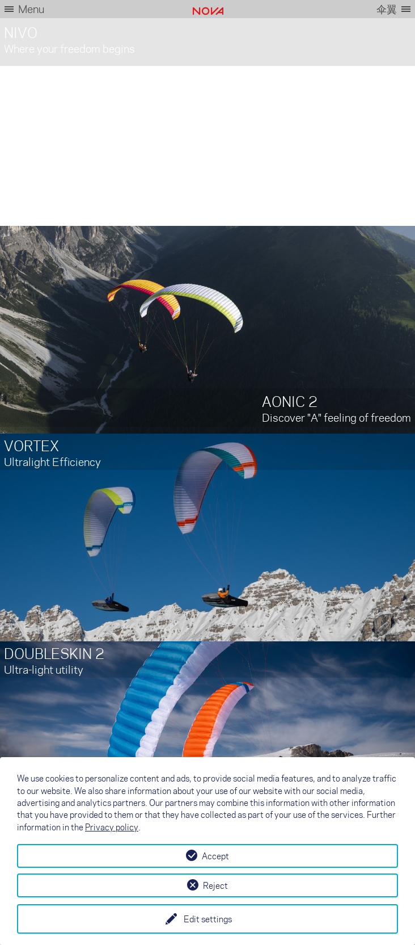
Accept (215, 856)
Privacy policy (111, 827)
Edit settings (208, 919)
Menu (31, 9)
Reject (215, 885)
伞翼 (386, 9)
